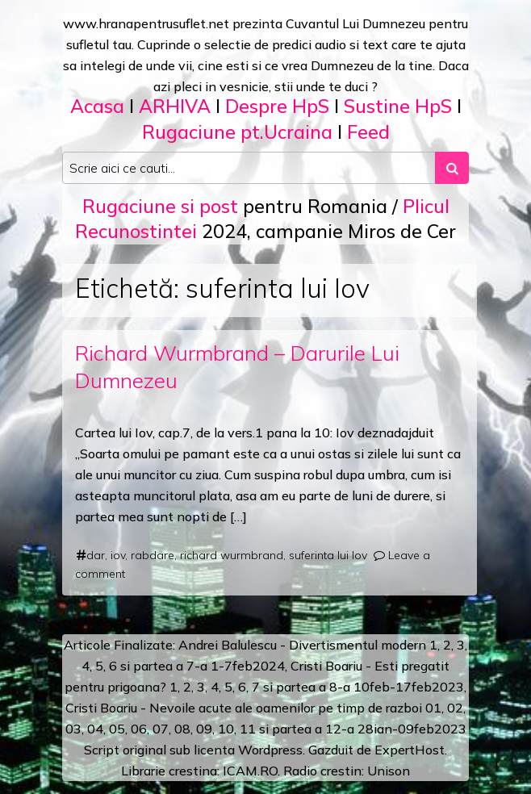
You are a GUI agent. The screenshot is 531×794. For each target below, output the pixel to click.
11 (248, 729)
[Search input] (249, 168)
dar (95, 555)
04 (95, 729)
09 (204, 729)
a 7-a (191, 666)
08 (182, 729)
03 (73, 729)
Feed (368, 132)
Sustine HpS (398, 106)
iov (118, 555)
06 (139, 729)
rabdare (152, 555)
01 (433, 708)
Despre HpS (277, 106)
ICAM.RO (250, 771)
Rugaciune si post (160, 206)
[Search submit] (452, 168)
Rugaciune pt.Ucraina (237, 132)
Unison (388, 771)
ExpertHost (409, 750)
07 (161, 729)
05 (117, 729)
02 (455, 708)
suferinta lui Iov (328, 555)
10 (226, 729)
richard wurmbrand (231, 555)
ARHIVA (175, 106)
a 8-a (334, 687)
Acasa (97, 106)
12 (333, 729)
